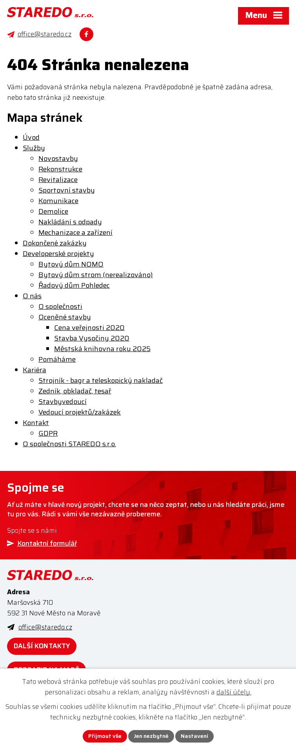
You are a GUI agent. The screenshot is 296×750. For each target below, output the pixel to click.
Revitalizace (58, 179)
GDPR (48, 433)
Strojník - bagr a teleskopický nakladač (100, 380)
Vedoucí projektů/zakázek (79, 412)
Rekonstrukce (60, 169)
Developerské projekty (58, 253)
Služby (34, 147)
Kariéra (34, 369)
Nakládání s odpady (70, 221)
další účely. (233, 692)
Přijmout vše (105, 736)
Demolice (53, 211)
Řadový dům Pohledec (74, 285)
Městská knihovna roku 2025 (102, 348)
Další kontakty (42, 646)
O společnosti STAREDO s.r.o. (69, 443)
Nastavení (194, 736)
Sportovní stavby (66, 190)
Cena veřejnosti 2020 (89, 327)
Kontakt (36, 422)
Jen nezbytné (151, 736)
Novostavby (58, 158)
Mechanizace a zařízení (75, 232)
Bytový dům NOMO (71, 264)
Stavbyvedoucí (62, 401)
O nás (32, 295)
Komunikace (58, 200)
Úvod (31, 137)
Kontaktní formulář (47, 543)
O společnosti (60, 306)
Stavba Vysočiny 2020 (91, 338)
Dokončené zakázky (55, 243)
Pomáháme (57, 359)
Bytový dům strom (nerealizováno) (95, 274)
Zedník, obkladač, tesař (74, 391)
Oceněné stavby (64, 317)
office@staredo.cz (45, 627)
